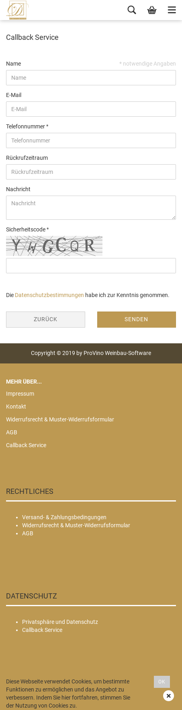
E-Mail (13, 95)
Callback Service (26, 445)
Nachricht (18, 189)
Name (13, 63)
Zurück (45, 319)
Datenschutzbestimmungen (49, 295)
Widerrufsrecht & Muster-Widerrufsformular (60, 419)
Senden (136, 319)
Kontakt (16, 406)
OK (162, 682)
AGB (11, 432)
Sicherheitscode (26, 229)
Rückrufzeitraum (27, 158)
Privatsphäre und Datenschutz (60, 622)
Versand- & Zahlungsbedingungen (64, 517)
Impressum (20, 393)
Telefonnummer (26, 126)
